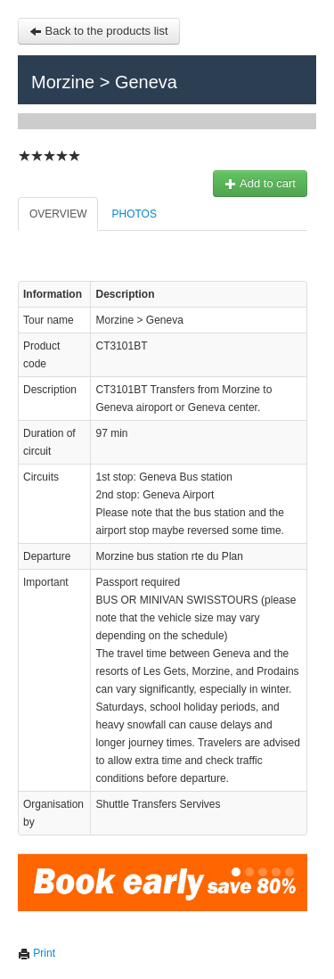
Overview (57, 214)
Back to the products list (98, 30)
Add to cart (260, 183)
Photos (133, 214)
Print (36, 953)
